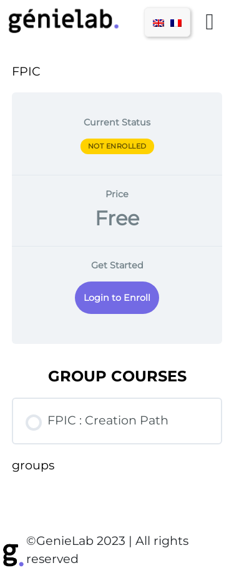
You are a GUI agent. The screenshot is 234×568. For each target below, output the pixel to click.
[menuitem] (158, 22)
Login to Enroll (117, 297)
